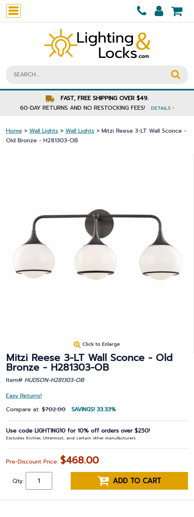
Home (14, 131)
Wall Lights (43, 131)
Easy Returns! (24, 396)
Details (162, 108)
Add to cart (129, 481)
